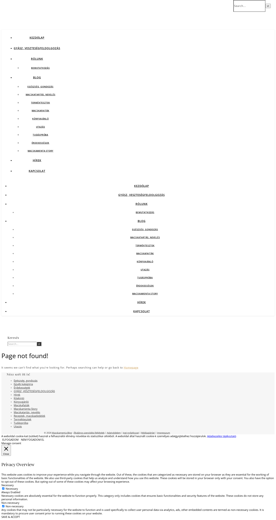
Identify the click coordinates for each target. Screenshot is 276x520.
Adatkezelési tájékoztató (221, 436)
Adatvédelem (114, 432)
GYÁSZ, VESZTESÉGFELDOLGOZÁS (37, 48)
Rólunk (37, 58)
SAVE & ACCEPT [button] (10, 517)
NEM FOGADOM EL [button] (32, 439)
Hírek (37, 160)
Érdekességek (40, 142)
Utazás (40, 126)
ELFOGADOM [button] (10, 439)
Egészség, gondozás (40, 86)
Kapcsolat (37, 171)
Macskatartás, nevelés (40, 94)
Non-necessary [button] (10, 502)
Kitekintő (19, 398)
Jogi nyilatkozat (131, 432)
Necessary (12, 488)
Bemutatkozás (40, 67)
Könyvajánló (40, 118)
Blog (37, 77)
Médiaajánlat (148, 432)
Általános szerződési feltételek (89, 432)
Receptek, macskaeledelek (29, 416)
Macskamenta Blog (62, 432)
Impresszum (163, 432)
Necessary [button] (7, 485)
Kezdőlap (37, 37)
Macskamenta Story (41, 150)
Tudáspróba (40, 134)
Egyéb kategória (23, 384)
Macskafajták (40, 110)
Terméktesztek (40, 102)
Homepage (131, 367)
